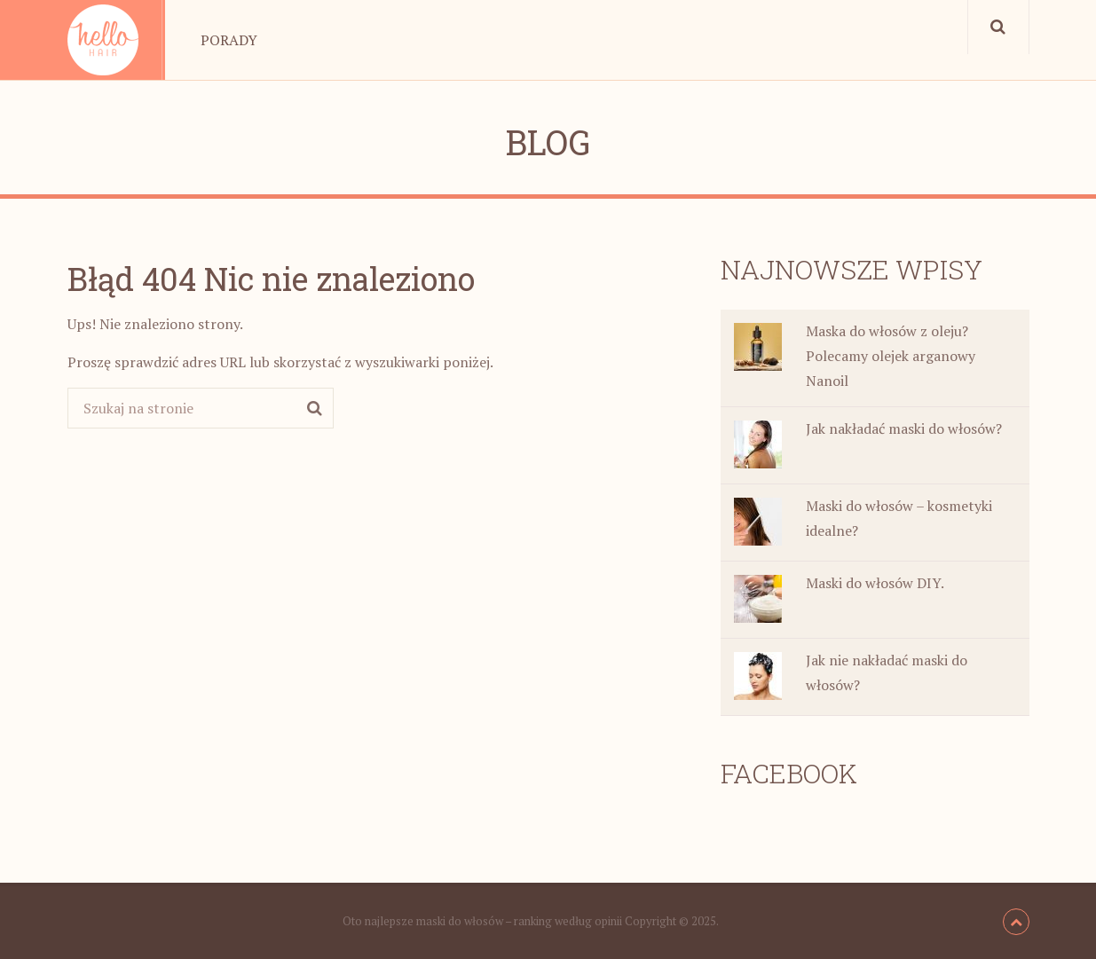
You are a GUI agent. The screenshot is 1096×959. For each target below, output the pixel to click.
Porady (229, 40)
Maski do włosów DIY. (875, 583)
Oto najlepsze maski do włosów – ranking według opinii (482, 921)
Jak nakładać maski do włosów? (904, 428)
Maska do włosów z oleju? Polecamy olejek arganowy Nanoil (890, 355)
